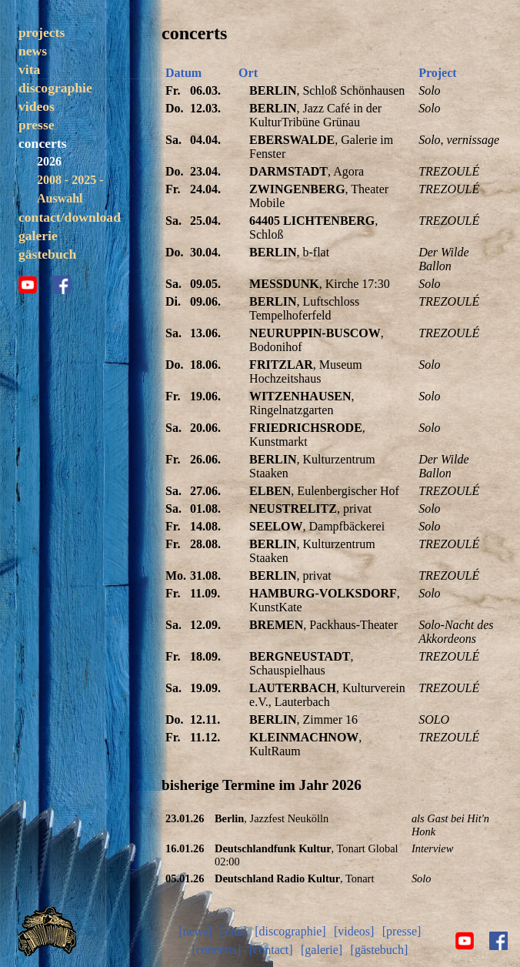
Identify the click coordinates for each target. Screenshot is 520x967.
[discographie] (290, 931)
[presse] (402, 931)
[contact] (271, 949)
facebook (61, 285)
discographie (55, 87)
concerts (42, 143)
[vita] (233, 931)
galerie (38, 235)
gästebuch (47, 254)
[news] (195, 931)
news (32, 51)
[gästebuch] (379, 949)
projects (41, 32)
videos (36, 106)
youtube (27, 285)
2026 (49, 161)
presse (36, 124)
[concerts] (216, 949)
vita (29, 69)
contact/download (69, 217)
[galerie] (321, 949)
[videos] (354, 931)
